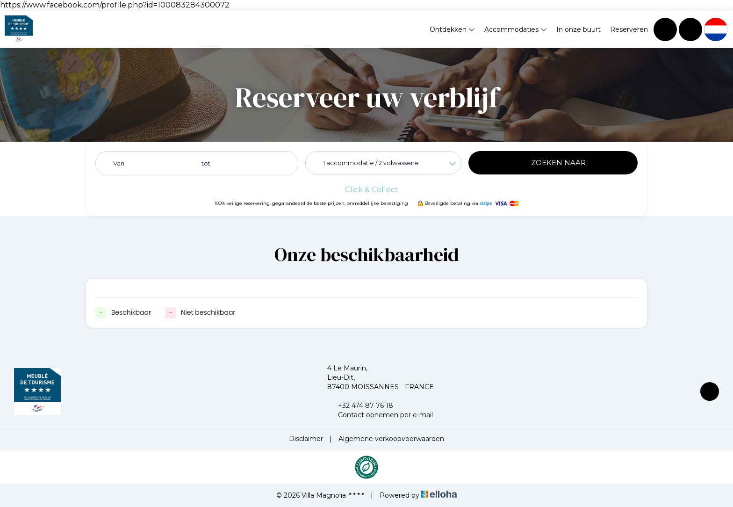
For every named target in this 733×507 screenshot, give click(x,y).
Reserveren (629, 29)
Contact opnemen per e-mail (380, 415)
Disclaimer (306, 439)
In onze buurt (578, 29)
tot (205, 163)
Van (118, 163)
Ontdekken (452, 29)
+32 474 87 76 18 (360, 405)
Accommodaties (515, 29)
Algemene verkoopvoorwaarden (391, 439)
